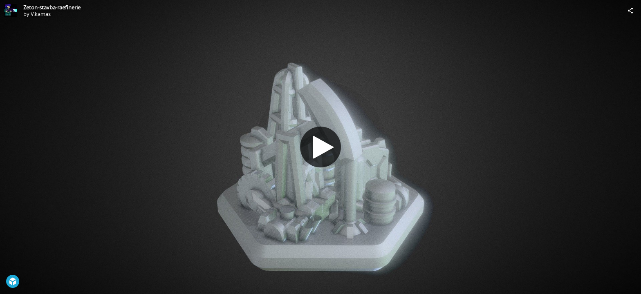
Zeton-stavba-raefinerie (52, 7)
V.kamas (41, 14)
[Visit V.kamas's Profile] (10, 10)
